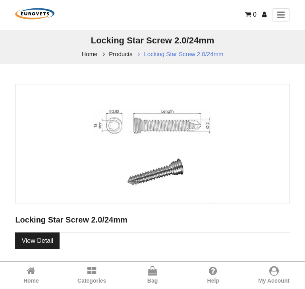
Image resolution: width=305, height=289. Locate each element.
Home (89, 54)
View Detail (37, 240)
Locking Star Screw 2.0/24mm (183, 54)
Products (120, 54)
